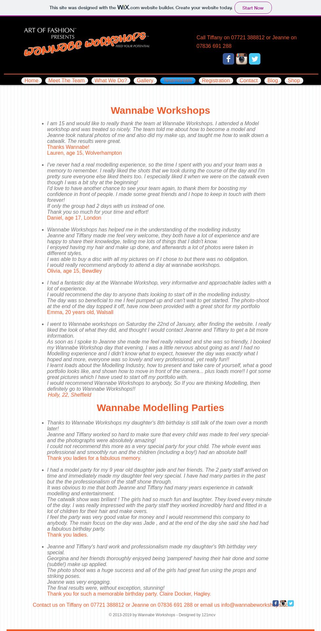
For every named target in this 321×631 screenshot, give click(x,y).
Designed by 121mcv (197, 615)
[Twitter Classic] (254, 59)
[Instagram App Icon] (241, 59)
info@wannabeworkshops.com (257, 605)
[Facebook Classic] (228, 59)
